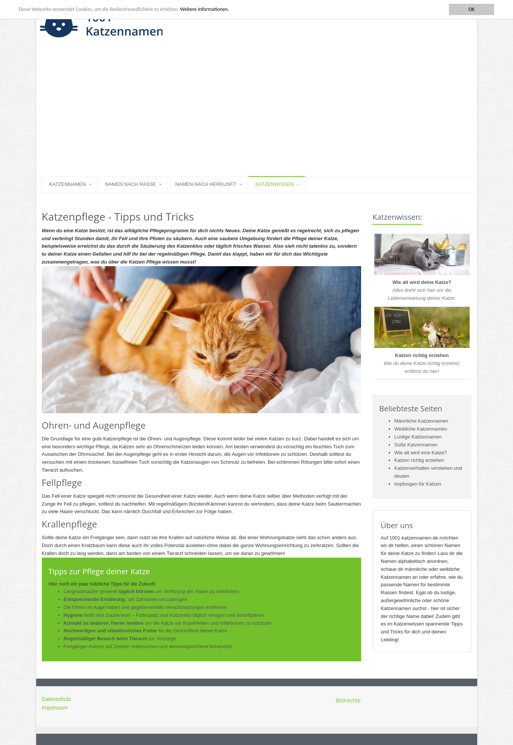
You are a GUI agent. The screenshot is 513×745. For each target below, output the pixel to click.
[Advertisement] (256, 119)
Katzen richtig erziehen (419, 460)
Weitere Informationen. (204, 9)
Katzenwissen (275, 184)
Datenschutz (56, 699)
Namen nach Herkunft (205, 184)
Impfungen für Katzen (417, 484)
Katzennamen (67, 184)
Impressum (55, 708)
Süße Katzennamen (416, 445)
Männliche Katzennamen (421, 421)
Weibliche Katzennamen (420, 429)
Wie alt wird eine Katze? (420, 452)
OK (472, 9)
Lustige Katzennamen (418, 437)
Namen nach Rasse (130, 184)
